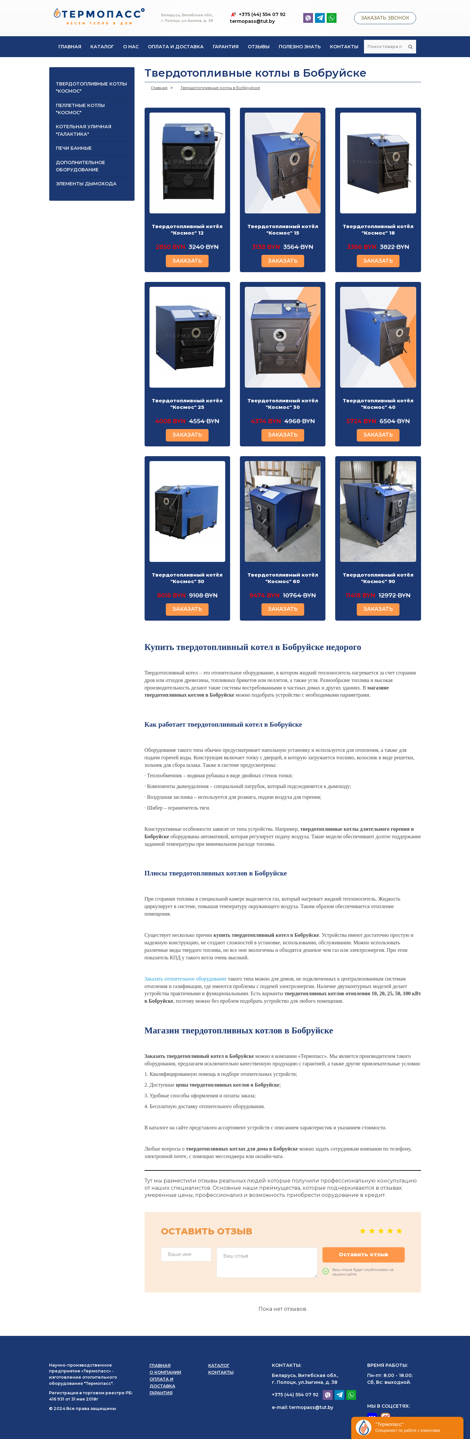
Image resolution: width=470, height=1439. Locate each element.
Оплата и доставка (176, 47)
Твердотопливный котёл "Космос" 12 (187, 229)
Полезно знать (300, 47)
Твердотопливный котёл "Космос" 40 (378, 403)
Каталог (102, 47)
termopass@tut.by (252, 21)
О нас (131, 47)
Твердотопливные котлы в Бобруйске (220, 87)
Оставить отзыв (363, 1254)
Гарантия (226, 47)
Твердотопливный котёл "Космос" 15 (282, 229)
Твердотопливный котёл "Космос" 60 (282, 578)
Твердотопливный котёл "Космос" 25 (187, 403)
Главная (69, 47)
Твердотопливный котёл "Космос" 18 (378, 229)
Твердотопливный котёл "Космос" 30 (282, 403)
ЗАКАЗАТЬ (187, 261)
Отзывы (259, 47)
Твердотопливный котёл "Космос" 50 (187, 578)
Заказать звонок (385, 18)
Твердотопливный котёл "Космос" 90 (378, 578)
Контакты (344, 47)
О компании (165, 1372)
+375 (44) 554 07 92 (295, 1395)
